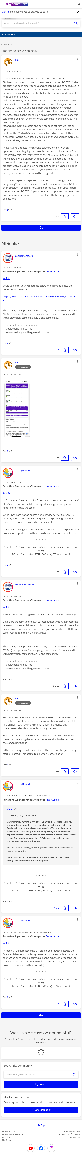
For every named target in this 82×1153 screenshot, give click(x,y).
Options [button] (5, 44)
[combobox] (37, 23)
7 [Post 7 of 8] (7, 901)
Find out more (52, 271)
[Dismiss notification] (78, 12)
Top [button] (43, 1125)
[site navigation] (3, 4)
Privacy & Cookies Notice (12, 1134)
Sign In (78, 5)
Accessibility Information (69, 1134)
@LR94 (6, 278)
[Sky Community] (17, 4)
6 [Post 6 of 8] (7, 765)
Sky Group (6, 1140)
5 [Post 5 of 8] (7, 679)
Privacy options (8, 1131)
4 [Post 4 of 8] (7, 565)
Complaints (7, 1137)
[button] (77, 58)
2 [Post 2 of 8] (7, 343)
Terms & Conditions (71, 1131)
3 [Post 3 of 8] (7, 451)
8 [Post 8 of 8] (7, 997)
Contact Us (75, 1137)
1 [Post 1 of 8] (7, 210)
